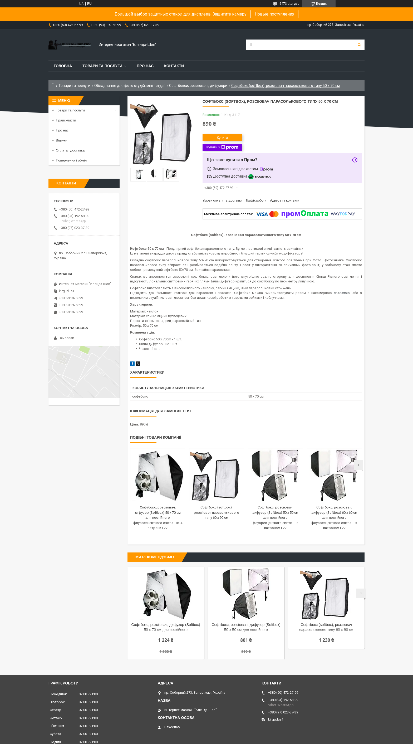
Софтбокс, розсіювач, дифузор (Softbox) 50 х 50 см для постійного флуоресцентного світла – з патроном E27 (275, 517)
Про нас (145, 66)
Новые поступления (274, 14)
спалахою (342, 293)
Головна (63, 66)
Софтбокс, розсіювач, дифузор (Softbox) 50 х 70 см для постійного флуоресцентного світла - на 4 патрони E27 (157, 517)
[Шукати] (359, 45)
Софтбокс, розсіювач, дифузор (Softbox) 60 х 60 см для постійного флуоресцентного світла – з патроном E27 (334, 517)
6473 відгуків (289, 4)
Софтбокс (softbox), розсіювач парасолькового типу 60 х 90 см (216, 512)
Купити (222, 138)
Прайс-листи (66, 120)
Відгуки (61, 140)
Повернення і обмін (71, 160)
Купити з (222, 147)
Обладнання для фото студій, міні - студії (129, 86)
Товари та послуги (102, 66)
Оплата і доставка (70, 150)
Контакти (174, 66)
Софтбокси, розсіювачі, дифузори (198, 86)
